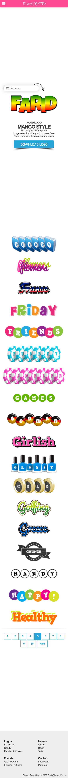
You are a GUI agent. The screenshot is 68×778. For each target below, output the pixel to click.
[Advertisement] (34, 47)
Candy (7, 748)
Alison (41, 744)
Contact (43, 758)
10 (32, 643)
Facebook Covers (13, 751)
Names (42, 741)
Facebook (43, 761)
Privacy (25, 775)
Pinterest (42, 765)
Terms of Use (34, 775)
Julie (40, 751)
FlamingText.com (13, 765)
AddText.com (11, 761)
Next (42, 643)
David (41, 748)
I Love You (9, 744)
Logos (8, 741)
